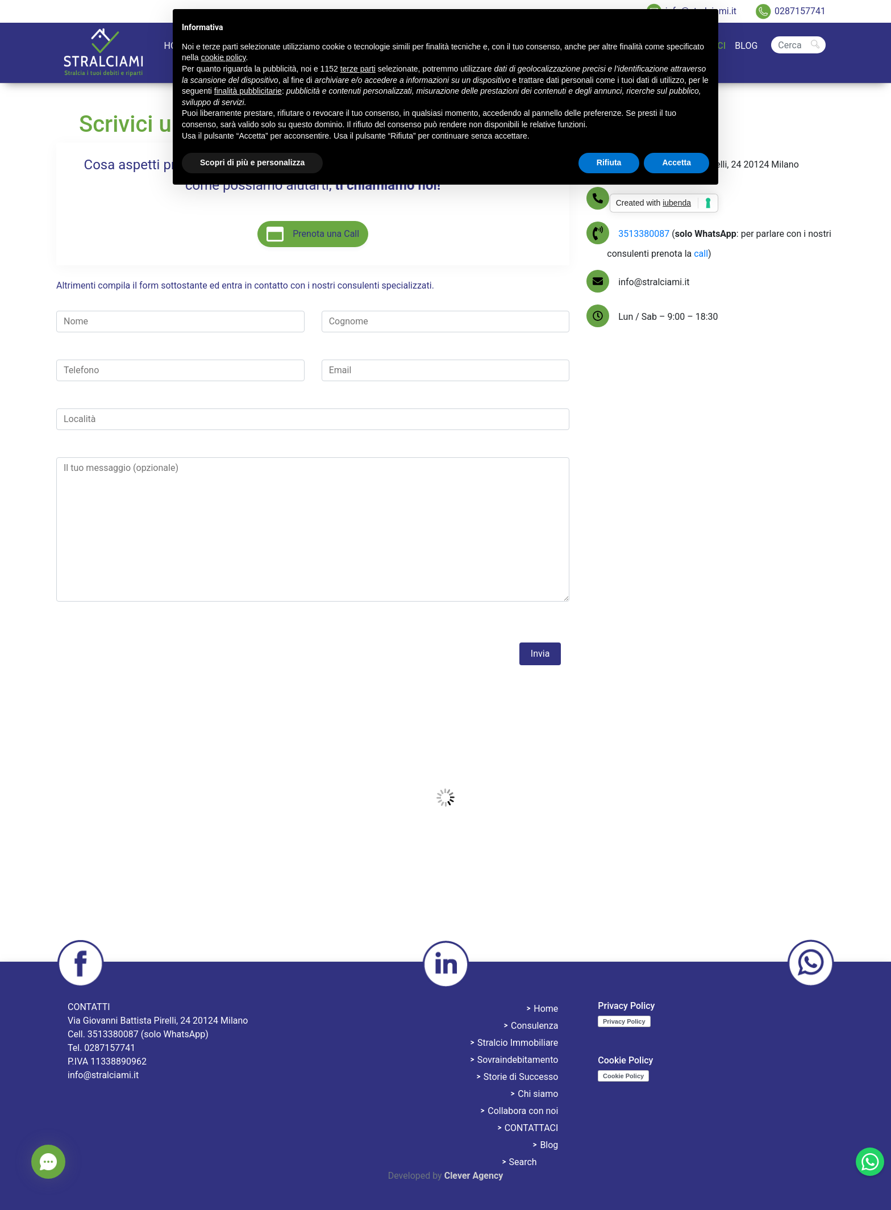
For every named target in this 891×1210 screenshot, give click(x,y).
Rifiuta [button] (609, 162)
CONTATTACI (532, 1128)
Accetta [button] (676, 162)
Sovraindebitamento (518, 1059)
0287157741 (800, 11)
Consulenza (534, 1025)
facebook (80, 963)
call (701, 253)
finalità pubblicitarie (248, 90)
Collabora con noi (523, 1110)
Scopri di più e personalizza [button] (252, 162)
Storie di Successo (521, 1076)
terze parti (358, 68)
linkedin (445, 963)
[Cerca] (798, 44)
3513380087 (645, 233)
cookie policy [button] (223, 57)
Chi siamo (538, 1093)
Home (546, 1008)
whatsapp (810, 963)
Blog (746, 45)
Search (798, 35)
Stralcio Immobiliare (517, 1042)
